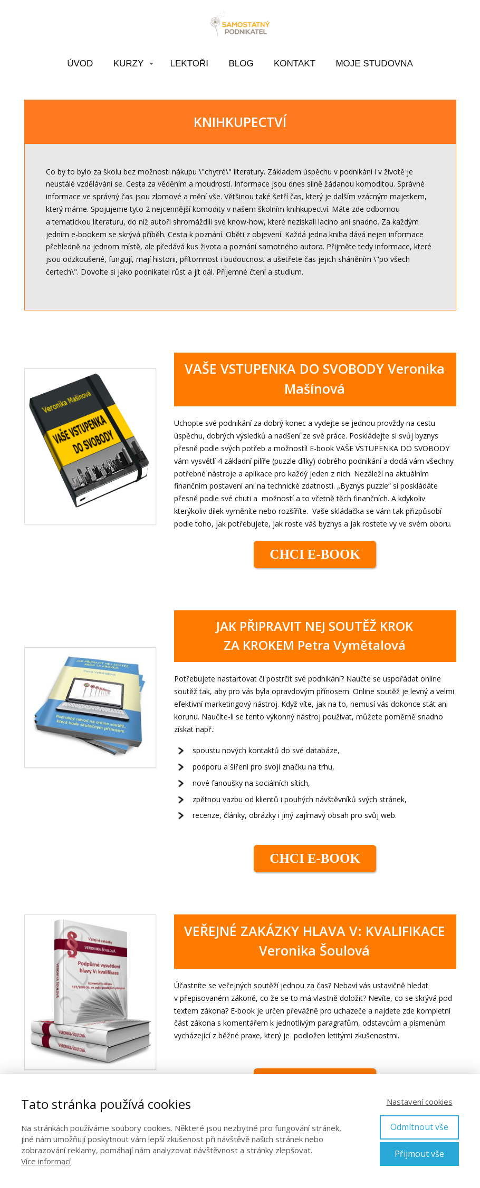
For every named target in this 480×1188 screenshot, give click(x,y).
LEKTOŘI (189, 64)
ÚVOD (80, 64)
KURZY (128, 64)
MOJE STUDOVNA (373, 64)
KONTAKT (294, 64)
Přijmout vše (419, 1154)
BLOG (240, 64)
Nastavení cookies (420, 1101)
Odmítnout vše (419, 1127)
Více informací (46, 1161)
